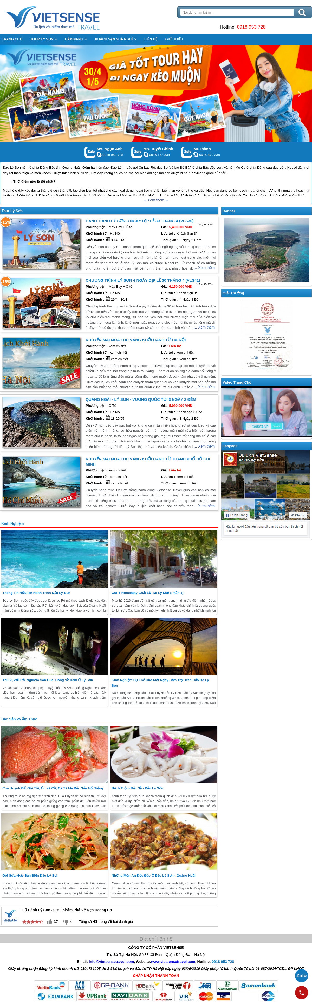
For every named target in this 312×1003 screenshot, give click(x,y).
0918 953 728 (251, 27)
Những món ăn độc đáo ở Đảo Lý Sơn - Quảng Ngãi (154, 875)
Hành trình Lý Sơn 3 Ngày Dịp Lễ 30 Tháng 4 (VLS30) (139, 221)
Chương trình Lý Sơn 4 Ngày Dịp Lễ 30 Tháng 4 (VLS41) (143, 280)
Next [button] (299, 93)
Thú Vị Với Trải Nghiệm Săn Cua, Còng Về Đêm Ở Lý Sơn (47, 680)
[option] (156, 93)
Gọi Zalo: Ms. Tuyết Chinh (137, 152)
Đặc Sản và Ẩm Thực (19, 719)
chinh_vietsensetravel (145, 154)
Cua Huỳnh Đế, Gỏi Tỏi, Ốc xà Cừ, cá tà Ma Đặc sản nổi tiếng (52, 788)
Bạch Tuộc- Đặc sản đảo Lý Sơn (137, 788)
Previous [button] (12, 93)
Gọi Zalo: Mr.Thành (187, 152)
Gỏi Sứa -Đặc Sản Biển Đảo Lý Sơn (30, 875)
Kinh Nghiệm (12, 523)
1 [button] (144, 48)
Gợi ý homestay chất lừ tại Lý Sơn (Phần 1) (147, 593)
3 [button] (159, 48)
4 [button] (167, 48)
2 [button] (152, 48)
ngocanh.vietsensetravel (99, 154)
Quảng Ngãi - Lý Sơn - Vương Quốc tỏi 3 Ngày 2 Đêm (141, 399)
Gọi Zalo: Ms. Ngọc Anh (90, 152)
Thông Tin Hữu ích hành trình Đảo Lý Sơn (36, 593)
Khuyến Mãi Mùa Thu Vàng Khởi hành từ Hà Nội (136, 340)
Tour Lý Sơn (12, 211)
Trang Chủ (65, 17)
